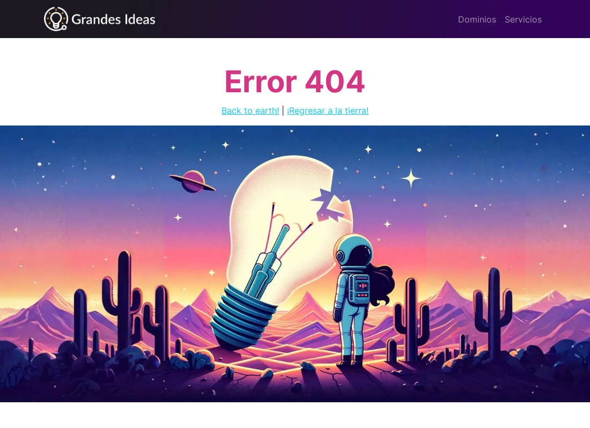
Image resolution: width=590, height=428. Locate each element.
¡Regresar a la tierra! (327, 110)
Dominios (477, 19)
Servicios (523, 19)
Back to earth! (250, 110)
